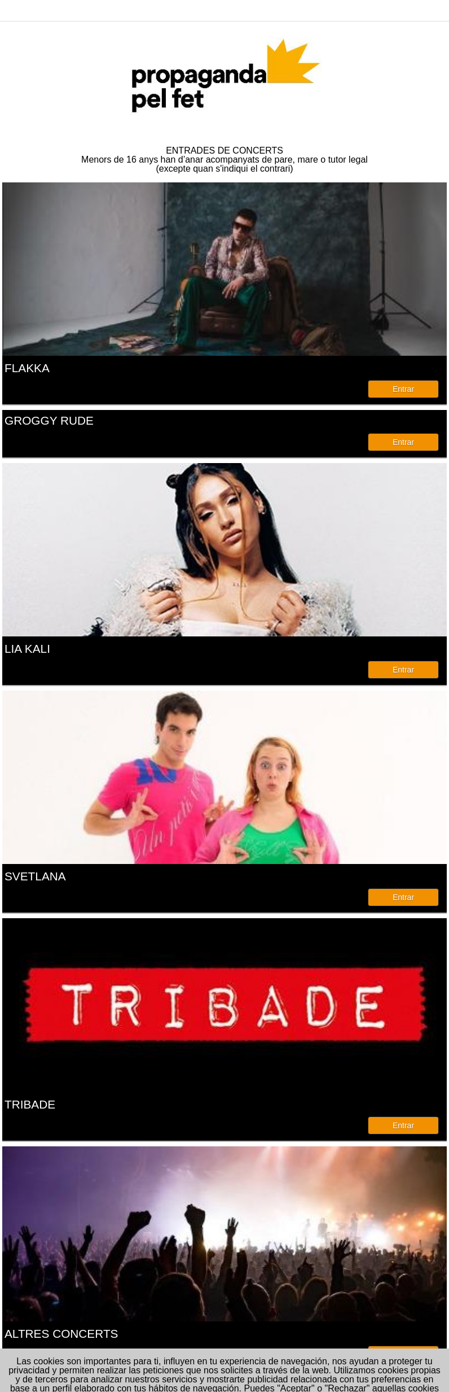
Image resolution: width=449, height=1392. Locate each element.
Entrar (403, 389)
